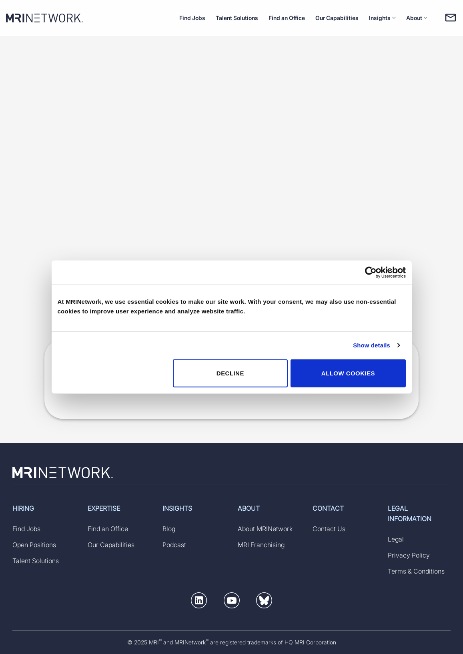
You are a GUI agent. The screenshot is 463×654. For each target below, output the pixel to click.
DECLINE (230, 372)
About (416, 18)
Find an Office (287, 17)
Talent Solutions (237, 17)
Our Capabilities (337, 17)
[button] (199, 602)
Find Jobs (192, 17)
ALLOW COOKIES (348, 372)
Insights (382, 18)
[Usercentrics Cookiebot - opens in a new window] (371, 273)
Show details (371, 345)
